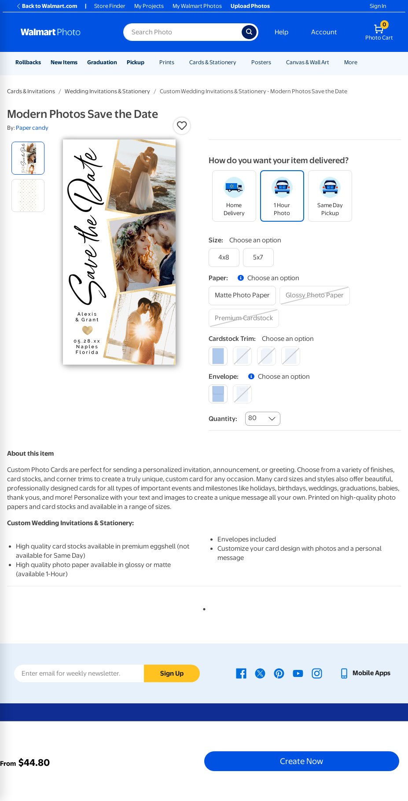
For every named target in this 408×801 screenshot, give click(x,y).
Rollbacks (28, 62)
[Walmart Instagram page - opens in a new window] (317, 673)
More (350, 62)
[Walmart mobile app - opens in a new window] (364, 673)
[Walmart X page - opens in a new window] (260, 673)
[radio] (27, 158)
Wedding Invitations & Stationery (107, 91)
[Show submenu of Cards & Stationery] (240, 62)
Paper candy (32, 127)
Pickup (135, 62)
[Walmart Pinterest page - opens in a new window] (279, 673)
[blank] (218, 393)
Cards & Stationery (212, 62)
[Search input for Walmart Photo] (182, 32)
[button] (181, 125)
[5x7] (258, 257)
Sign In (378, 6)
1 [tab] (202, 607)
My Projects (149, 6)
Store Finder (109, 6)
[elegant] (266, 356)
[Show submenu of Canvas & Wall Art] (333, 62)
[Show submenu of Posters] (275, 62)
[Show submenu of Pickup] (148, 62)
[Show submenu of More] (361, 62)
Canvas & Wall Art (307, 62)
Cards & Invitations (31, 91)
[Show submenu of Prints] (178, 62)
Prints (166, 62)
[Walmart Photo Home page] (62, 32)
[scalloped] (290, 356)
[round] (242, 356)
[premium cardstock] (244, 318)
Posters (261, 62)
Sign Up (172, 673)
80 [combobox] (252, 418)
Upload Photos (250, 6)
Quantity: (223, 419)
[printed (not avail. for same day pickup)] (242, 393)
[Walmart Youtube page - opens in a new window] (298, 673)
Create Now (301, 761)
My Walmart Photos (197, 6)
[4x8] (224, 257)
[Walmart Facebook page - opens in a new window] (241, 673)
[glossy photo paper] (314, 295)
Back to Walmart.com (46, 6)
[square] (218, 356)
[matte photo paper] (242, 295)
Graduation (102, 62)
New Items (64, 62)
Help (281, 32)
